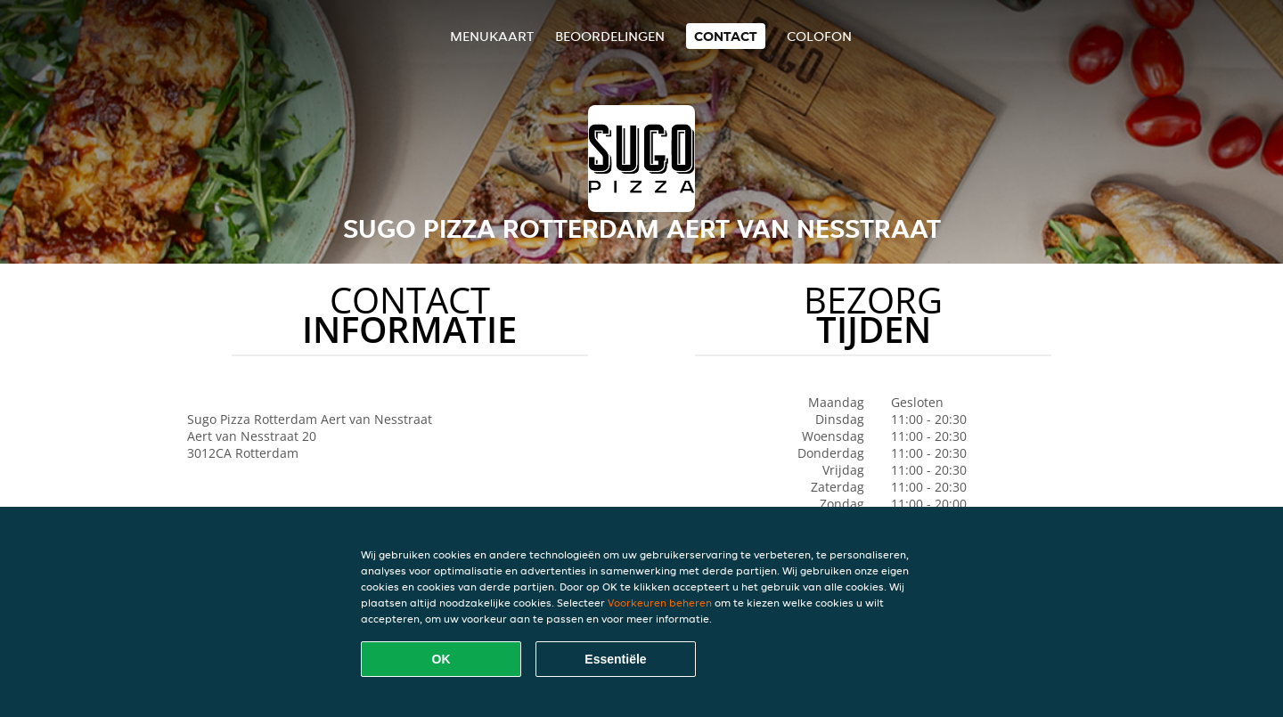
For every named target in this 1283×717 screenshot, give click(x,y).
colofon (819, 36)
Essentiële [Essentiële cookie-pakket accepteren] (615, 659)
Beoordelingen (610, 36)
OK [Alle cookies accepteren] (441, 659)
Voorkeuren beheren (660, 602)
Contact (725, 36)
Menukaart (492, 36)
